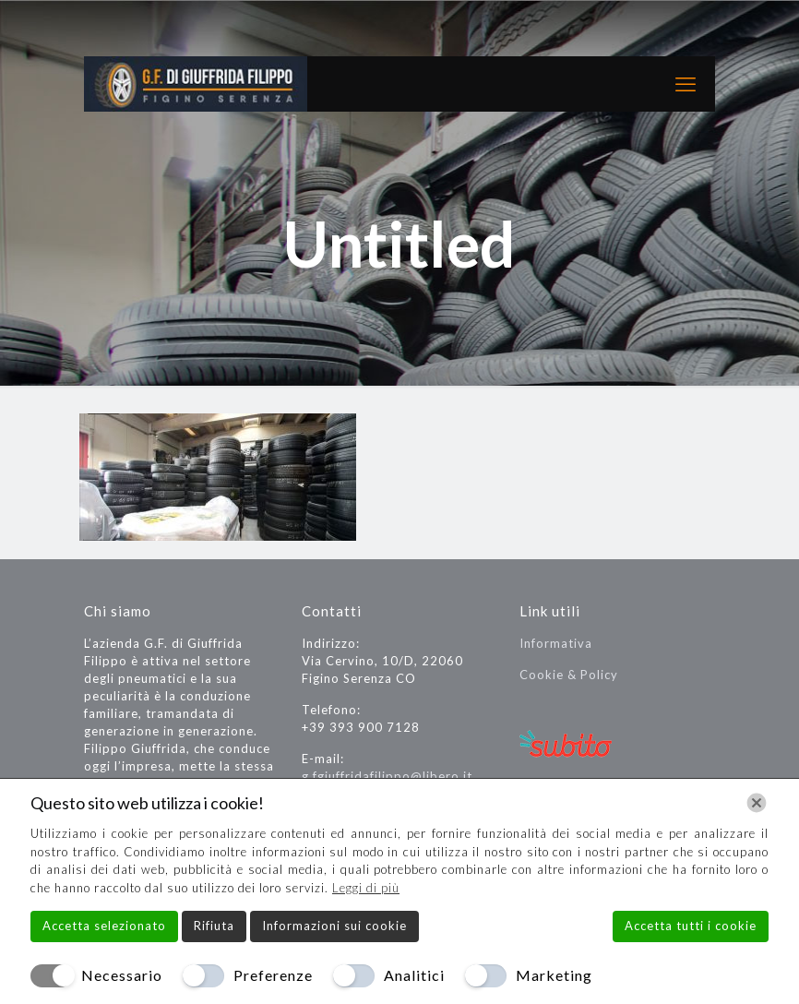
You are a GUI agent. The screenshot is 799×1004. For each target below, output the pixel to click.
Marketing (554, 975)
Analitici (414, 975)
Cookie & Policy (568, 674)
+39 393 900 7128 (361, 727)
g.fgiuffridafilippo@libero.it (387, 776)
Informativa (555, 643)
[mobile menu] (685, 84)
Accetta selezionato (104, 925)
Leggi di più (366, 887)
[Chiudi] (757, 803)
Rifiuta (214, 925)
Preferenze (273, 975)
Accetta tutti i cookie (691, 925)
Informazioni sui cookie (334, 925)
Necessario (121, 975)
